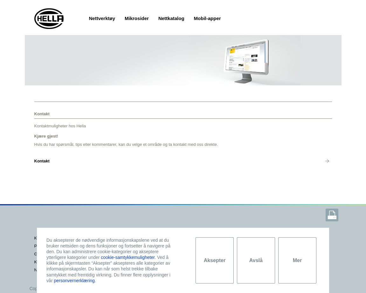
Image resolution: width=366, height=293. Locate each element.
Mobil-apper (207, 18)
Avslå (256, 260)
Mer (297, 260)
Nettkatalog (171, 18)
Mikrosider (137, 18)
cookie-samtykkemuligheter (128, 257)
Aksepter (214, 260)
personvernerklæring (74, 280)
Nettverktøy (102, 18)
